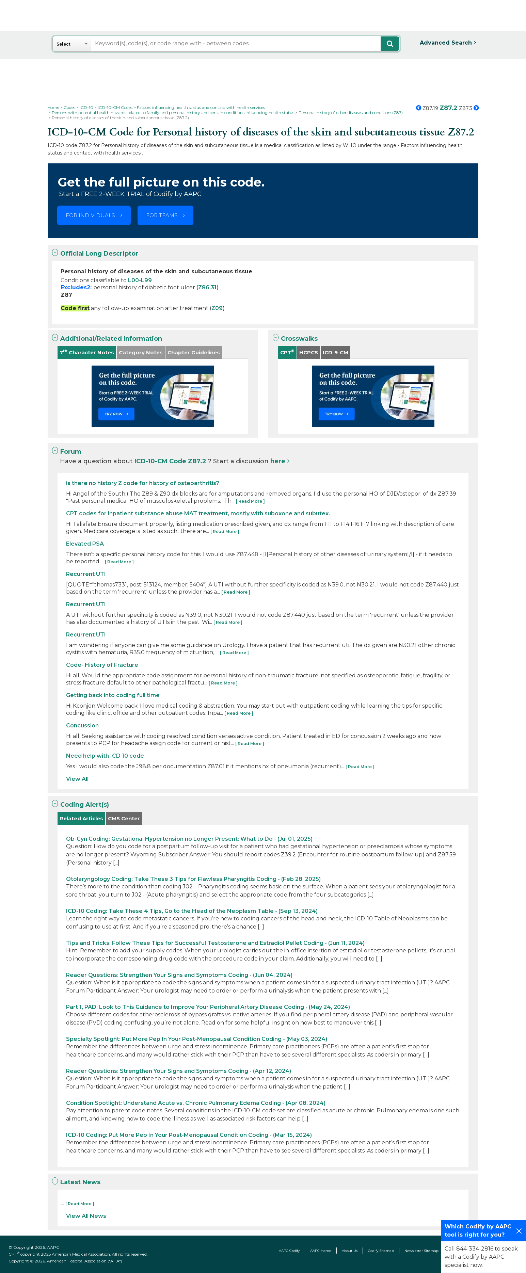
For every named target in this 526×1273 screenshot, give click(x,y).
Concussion (82, 725)
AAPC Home (320, 1250)
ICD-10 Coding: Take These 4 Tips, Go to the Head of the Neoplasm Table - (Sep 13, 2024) (192, 911)
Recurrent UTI (86, 574)
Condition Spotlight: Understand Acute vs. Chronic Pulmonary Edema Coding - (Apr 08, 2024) (195, 1103)
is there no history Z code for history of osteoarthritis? (142, 483)
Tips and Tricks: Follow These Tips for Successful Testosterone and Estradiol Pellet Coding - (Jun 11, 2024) (215, 943)
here (277, 461)
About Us (349, 1250)
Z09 (217, 308)
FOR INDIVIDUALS (90, 215)
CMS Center (124, 818)
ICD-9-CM (335, 352)
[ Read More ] (250, 501)
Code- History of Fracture (102, 665)
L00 (133, 280)
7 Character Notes (87, 352)
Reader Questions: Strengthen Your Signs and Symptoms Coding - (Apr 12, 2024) (178, 1071)
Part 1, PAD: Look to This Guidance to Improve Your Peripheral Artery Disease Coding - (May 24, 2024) (208, 1007)
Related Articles (81, 818)
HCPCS (308, 352)
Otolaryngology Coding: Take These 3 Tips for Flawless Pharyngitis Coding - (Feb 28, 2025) (193, 879)
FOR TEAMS (162, 215)
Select (63, 44)
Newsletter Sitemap (421, 1250)
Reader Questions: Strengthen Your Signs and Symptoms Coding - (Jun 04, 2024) (179, 975)
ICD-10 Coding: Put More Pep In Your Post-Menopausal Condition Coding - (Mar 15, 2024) (189, 1135)
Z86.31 (207, 287)
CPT (287, 352)
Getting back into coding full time (113, 695)
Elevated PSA (85, 544)
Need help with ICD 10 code (105, 756)
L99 (146, 280)
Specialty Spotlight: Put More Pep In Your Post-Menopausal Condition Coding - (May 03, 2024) (196, 1039)
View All (77, 779)
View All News (86, 1216)
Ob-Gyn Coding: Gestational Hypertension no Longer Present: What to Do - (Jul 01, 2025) (189, 839)
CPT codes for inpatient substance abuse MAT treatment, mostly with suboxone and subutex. (198, 513)
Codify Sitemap (381, 1250)
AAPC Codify (289, 1250)
